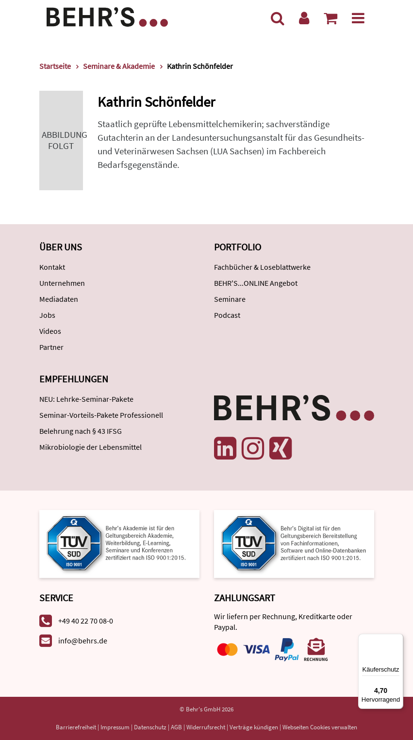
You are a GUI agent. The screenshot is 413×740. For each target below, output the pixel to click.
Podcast (227, 315)
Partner (51, 347)
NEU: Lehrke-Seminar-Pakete (86, 399)
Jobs (47, 315)
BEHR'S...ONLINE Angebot (255, 283)
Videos (50, 331)
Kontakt (52, 267)
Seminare (230, 299)
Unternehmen (62, 283)
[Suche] (277, 18)
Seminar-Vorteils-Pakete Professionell (101, 415)
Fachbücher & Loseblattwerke (262, 267)
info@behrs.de (82, 640)
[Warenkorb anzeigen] (330, 18)
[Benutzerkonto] (304, 18)
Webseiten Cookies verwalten (319, 727)
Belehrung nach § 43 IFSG (80, 431)
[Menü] (358, 18)
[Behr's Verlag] (107, 15)
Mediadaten (58, 299)
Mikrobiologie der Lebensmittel (90, 447)
